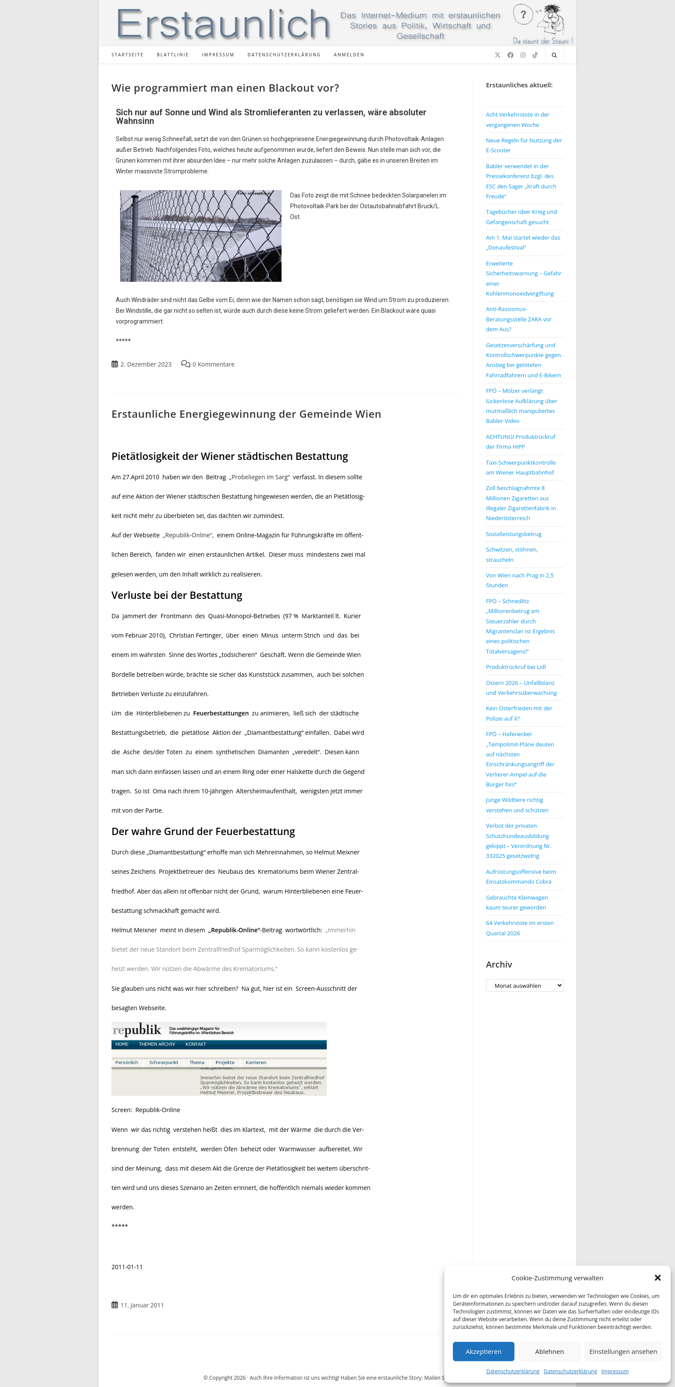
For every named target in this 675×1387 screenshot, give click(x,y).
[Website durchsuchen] (554, 55)
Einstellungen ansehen (623, 1351)
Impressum (615, 1371)
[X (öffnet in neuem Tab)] (497, 55)
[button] (657, 1277)
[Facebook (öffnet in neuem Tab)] (510, 55)
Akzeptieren (484, 1351)
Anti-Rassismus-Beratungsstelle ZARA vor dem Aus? (518, 319)
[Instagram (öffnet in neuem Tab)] (523, 55)
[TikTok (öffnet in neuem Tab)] (535, 55)
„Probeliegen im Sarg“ (261, 477)
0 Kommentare (214, 364)
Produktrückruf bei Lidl (516, 667)
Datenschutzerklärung (513, 1371)
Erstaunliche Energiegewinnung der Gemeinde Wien (246, 414)
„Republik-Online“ (187, 535)
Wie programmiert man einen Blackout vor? (225, 87)
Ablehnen (549, 1351)
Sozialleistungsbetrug (514, 534)
